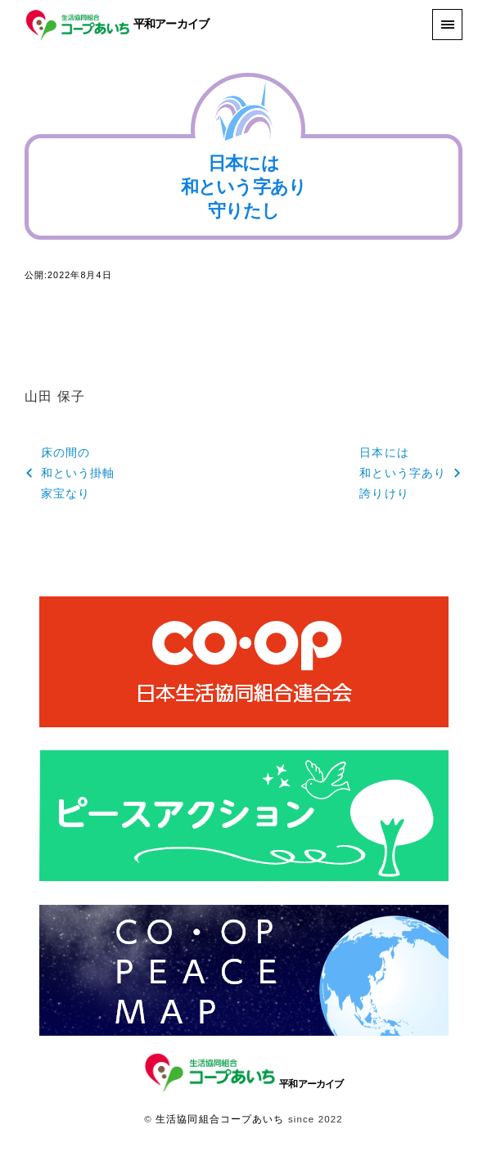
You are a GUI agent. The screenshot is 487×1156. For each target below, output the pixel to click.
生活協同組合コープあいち (220, 1119)
